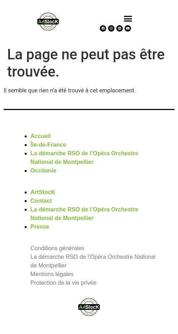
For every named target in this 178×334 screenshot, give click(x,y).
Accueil (41, 136)
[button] (128, 18)
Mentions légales (52, 274)
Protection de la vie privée (64, 283)
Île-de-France (48, 145)
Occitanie (43, 171)
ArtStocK (43, 192)
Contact (41, 201)
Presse (40, 227)
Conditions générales (57, 248)
